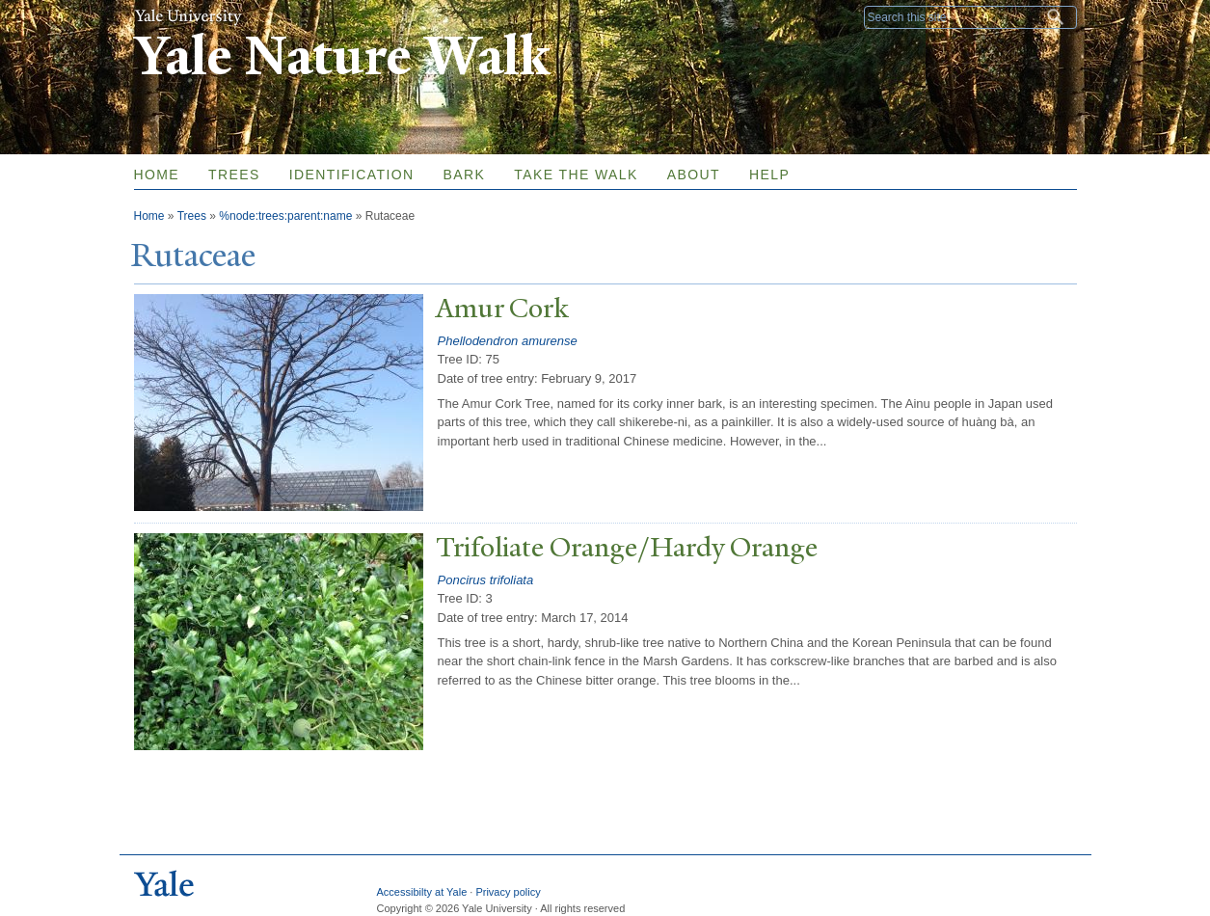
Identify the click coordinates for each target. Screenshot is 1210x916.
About (693, 174)
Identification (352, 174)
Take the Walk (575, 174)
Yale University (188, 16)
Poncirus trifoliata (486, 580)
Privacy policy (507, 892)
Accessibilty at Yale (422, 892)
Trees (234, 174)
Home (157, 174)
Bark (465, 174)
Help (769, 174)
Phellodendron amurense (508, 341)
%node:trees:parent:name (285, 216)
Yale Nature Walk (342, 56)
